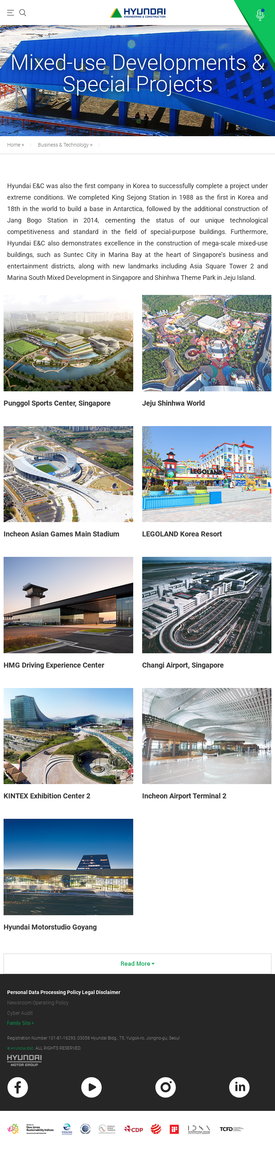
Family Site (19, 1023)
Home (13, 145)
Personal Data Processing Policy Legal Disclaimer (63, 992)
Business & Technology (63, 145)
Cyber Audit (20, 1013)
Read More (138, 963)
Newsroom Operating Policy (38, 1003)
